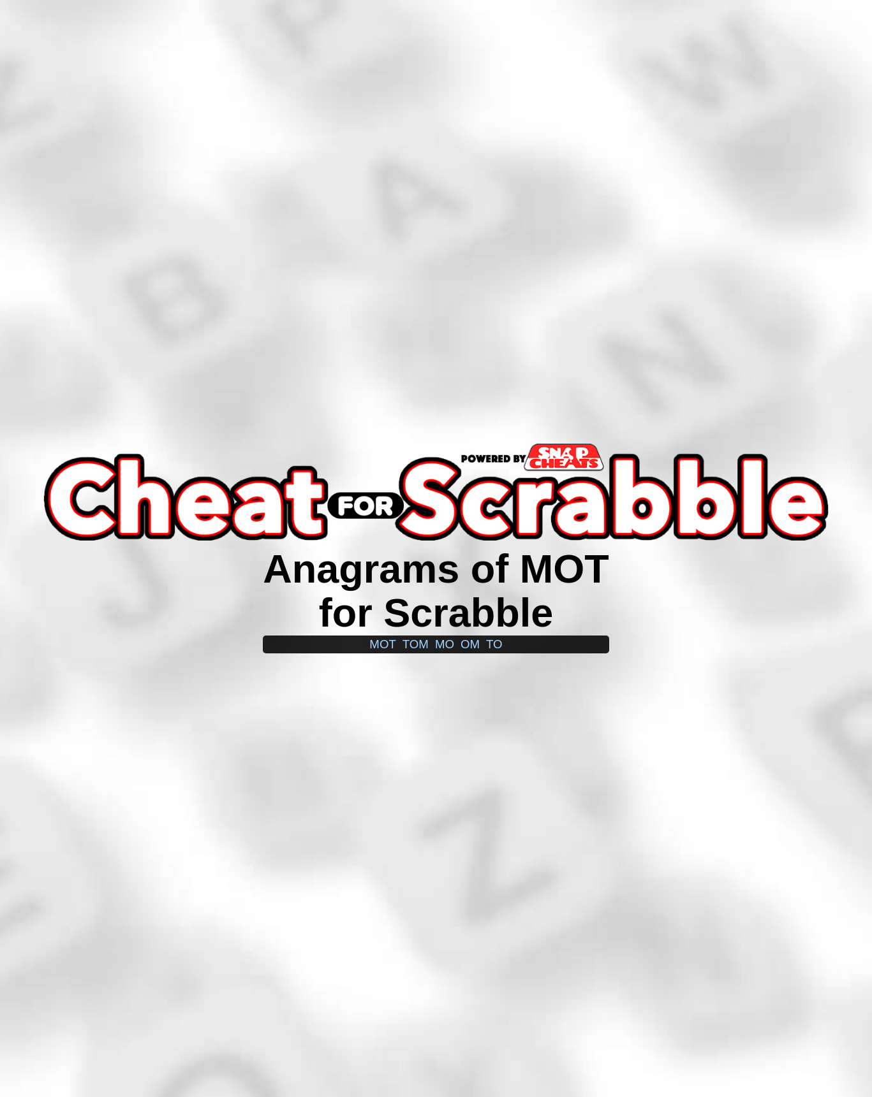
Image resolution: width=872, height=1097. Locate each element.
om (470, 644)
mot (382, 644)
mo (444, 644)
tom (416, 644)
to (494, 644)
